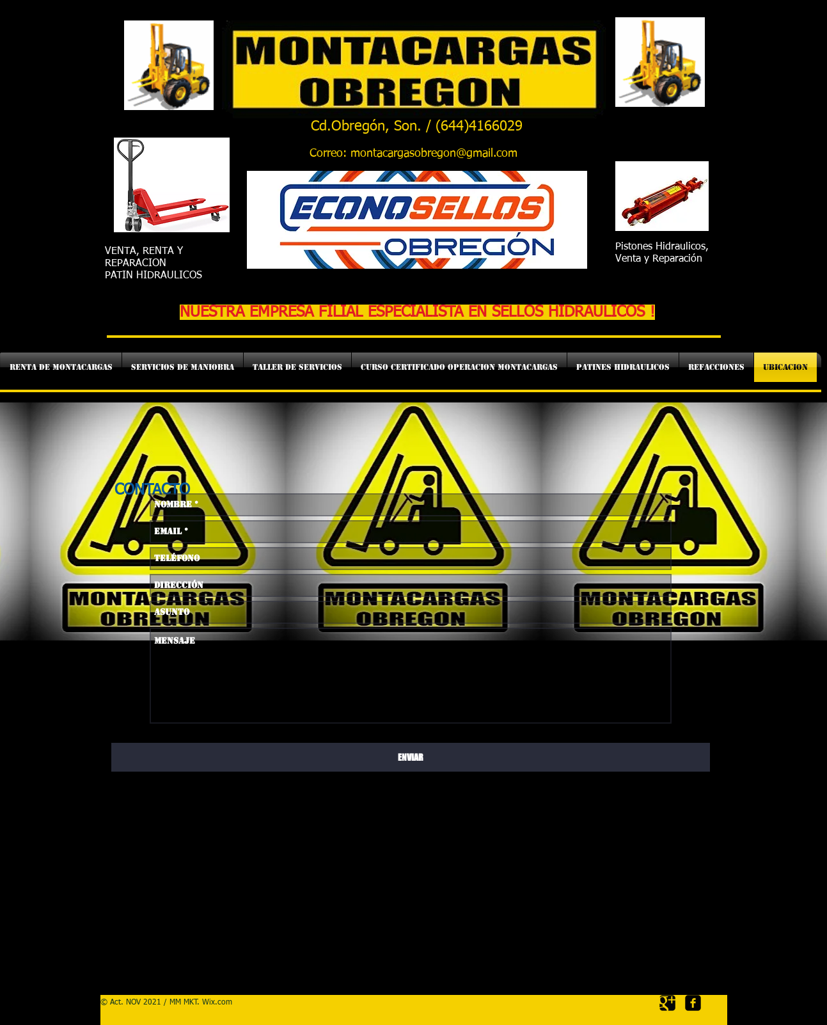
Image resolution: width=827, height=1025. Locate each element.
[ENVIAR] (410, 757)
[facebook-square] (693, 1003)
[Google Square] (667, 1003)
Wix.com (217, 1002)
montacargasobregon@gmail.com (433, 153)
